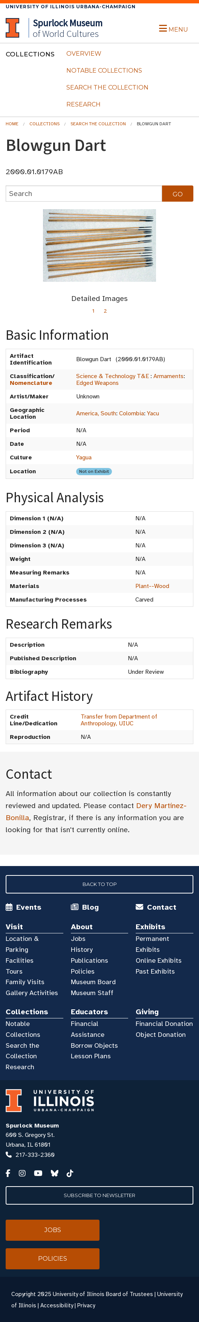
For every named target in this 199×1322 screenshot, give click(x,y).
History (82, 949)
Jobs (78, 939)
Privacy (86, 1305)
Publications (89, 960)
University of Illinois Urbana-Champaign (71, 6)
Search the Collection (107, 87)
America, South (96, 413)
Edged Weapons (97, 383)
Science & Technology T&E (112, 376)
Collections (44, 123)
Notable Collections (104, 70)
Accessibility (56, 1305)
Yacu (153, 413)
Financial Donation (164, 1024)
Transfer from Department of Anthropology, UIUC (119, 720)
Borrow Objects (94, 1045)
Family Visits (25, 982)
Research (83, 104)
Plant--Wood (152, 586)
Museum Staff (92, 993)
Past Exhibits (155, 971)
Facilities (20, 960)
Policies (83, 971)
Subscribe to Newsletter (99, 1195)
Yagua (84, 457)
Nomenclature (31, 383)
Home (12, 123)
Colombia (131, 413)
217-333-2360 (35, 1155)
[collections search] (84, 193)
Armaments (168, 376)
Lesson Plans (91, 1056)
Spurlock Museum (32, 1125)
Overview (83, 53)
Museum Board (93, 982)
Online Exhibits (159, 960)
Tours (14, 971)
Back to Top (100, 884)
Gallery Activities (32, 993)
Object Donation (161, 1034)
